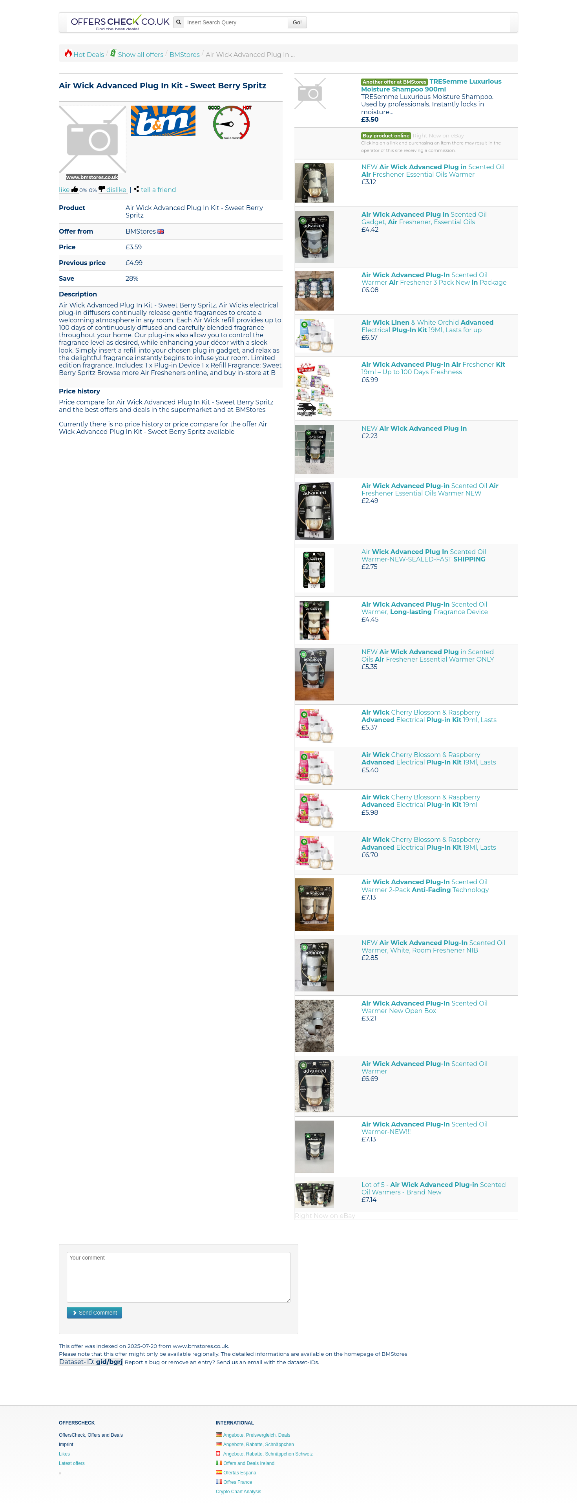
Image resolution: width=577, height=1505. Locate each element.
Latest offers (72, 1463)
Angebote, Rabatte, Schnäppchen (255, 1444)
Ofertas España (236, 1473)
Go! (297, 22)
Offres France (234, 1482)
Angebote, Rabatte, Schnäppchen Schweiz (264, 1454)
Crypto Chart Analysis (238, 1491)
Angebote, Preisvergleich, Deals (253, 1435)
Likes (64, 1454)
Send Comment (94, 1312)
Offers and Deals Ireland (245, 1463)
